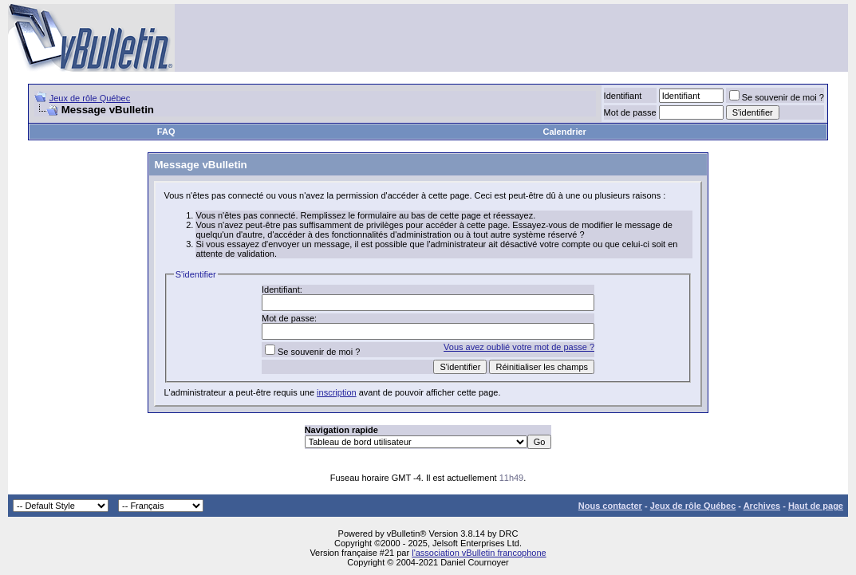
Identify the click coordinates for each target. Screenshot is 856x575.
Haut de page (815, 505)
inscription (337, 392)
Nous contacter (610, 505)
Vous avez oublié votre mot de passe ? (519, 347)
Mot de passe (630, 112)
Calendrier (564, 131)
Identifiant (623, 95)
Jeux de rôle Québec (90, 98)
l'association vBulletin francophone (479, 552)
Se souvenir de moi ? (776, 97)
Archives (762, 505)
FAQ (166, 131)
